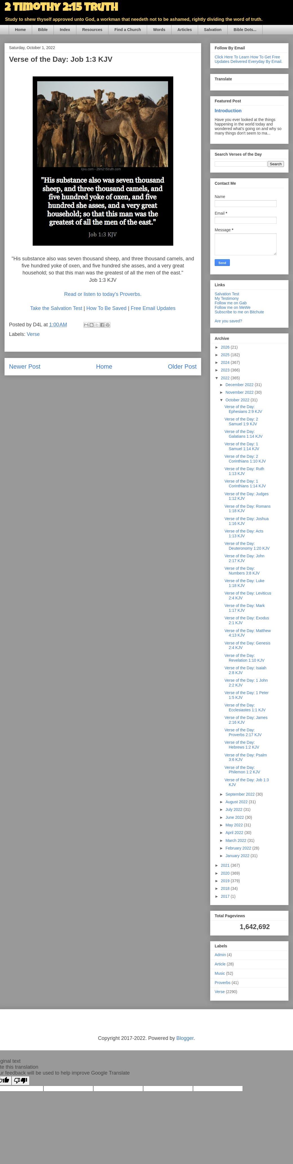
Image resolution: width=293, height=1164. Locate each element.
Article (220, 964)
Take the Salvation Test (56, 308)
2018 (226, 888)
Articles (184, 29)
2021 (226, 865)
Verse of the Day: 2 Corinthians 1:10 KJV (245, 458)
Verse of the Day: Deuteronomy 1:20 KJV (247, 546)
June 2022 (235, 817)
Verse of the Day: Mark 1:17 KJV (245, 608)
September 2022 (240, 794)
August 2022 (237, 802)
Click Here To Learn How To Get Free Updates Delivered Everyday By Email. (248, 59)
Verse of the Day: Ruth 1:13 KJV (244, 471)
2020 (226, 873)
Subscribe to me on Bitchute (239, 312)
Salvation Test (227, 294)
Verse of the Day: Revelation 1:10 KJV (245, 658)
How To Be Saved (106, 308)
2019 (226, 881)
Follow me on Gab (231, 303)
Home (20, 29)
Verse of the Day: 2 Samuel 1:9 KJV (241, 421)
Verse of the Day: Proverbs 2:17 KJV (243, 732)
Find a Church (127, 29)
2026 (226, 347)
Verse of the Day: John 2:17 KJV (245, 558)
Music (220, 973)
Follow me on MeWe (232, 307)
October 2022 (237, 400)
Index (65, 29)
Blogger (185, 1038)
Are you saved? (228, 321)
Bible (43, 29)
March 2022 (236, 840)
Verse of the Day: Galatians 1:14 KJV (244, 434)
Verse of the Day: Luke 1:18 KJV (245, 583)
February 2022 (238, 848)
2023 (226, 370)
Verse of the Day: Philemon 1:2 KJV (242, 769)
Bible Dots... (245, 29)
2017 (226, 896)
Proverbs (222, 982)
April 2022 (234, 832)
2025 (226, 355)
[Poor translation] (21, 1080)
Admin (220, 954)
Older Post (182, 366)
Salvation (212, 29)
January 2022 (237, 855)
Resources (92, 29)
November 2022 (240, 392)
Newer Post (25, 366)
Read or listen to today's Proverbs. (103, 294)
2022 (226, 378)
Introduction (228, 110)
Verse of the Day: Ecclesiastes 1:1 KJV (245, 707)
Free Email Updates (153, 308)
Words (159, 29)
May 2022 (234, 825)
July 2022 (234, 809)
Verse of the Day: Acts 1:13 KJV (244, 533)
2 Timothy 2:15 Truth (61, 8)
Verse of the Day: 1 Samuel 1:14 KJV (242, 446)
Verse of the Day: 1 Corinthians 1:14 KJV (245, 483)
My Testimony (227, 298)
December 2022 (240, 384)
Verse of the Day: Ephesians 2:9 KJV (243, 409)
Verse (33, 334)
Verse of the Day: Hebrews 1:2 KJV (242, 744)
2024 (226, 362)
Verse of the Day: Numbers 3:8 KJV (242, 570)
